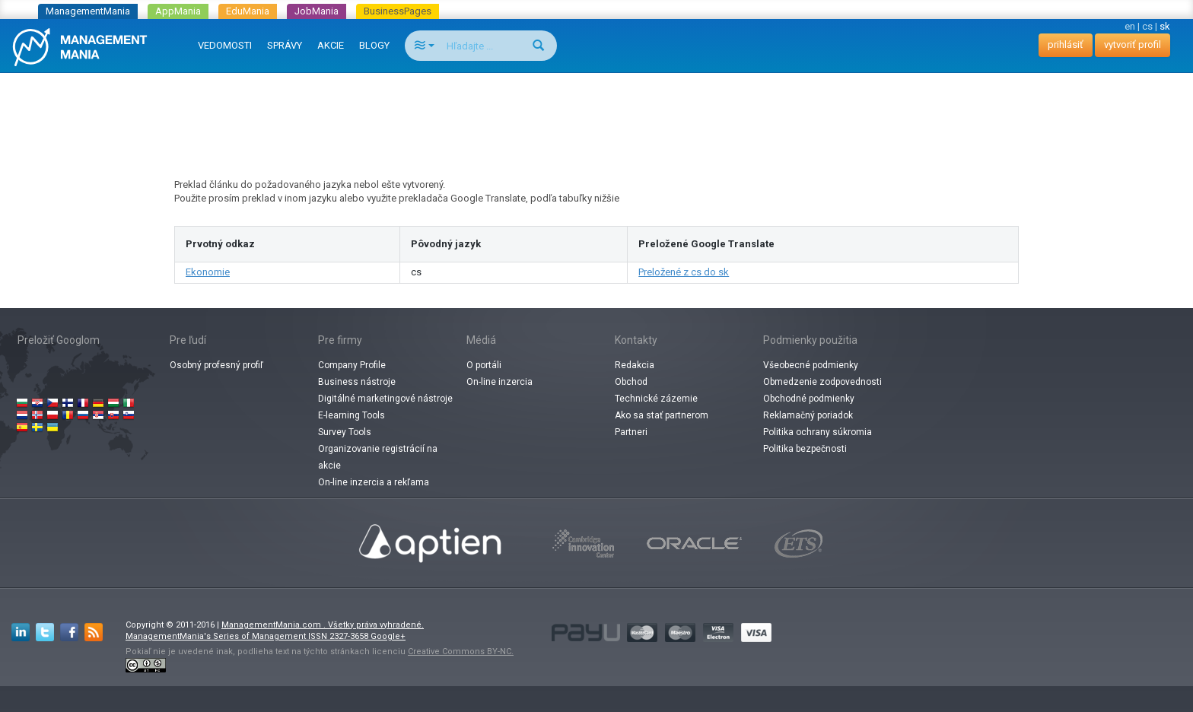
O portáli (483, 365)
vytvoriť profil (1132, 44)
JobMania (316, 11)
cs (1147, 26)
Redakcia (634, 365)
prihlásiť (1065, 44)
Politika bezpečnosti (805, 448)
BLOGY (374, 45)
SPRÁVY (284, 45)
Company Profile (352, 365)
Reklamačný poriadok (808, 415)
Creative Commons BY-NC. (461, 651)
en (1130, 26)
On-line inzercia (499, 382)
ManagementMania (88, 11)
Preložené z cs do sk (683, 272)
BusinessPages (397, 11)
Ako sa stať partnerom (661, 415)
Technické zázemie (656, 398)
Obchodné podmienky (808, 398)
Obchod (631, 382)
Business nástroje (357, 382)
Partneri (631, 432)
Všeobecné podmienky (810, 365)
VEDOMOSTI (225, 45)
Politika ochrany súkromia (817, 432)
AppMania (178, 11)
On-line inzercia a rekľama (373, 482)
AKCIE (330, 45)
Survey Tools (344, 432)
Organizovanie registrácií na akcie (377, 457)
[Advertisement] (596, 111)
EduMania (247, 11)
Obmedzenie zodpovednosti (822, 382)
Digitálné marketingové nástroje (385, 398)
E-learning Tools (351, 415)
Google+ (388, 636)
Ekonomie (208, 272)
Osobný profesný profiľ (216, 365)
